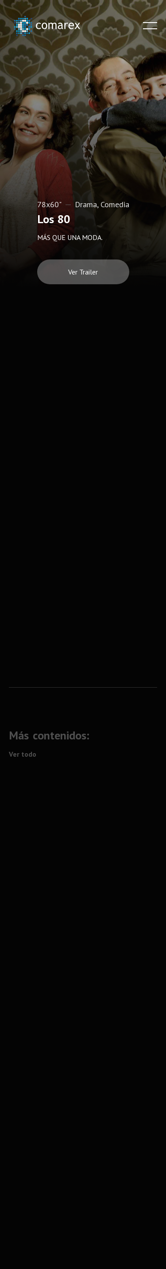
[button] (150, 26)
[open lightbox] (83, 268)
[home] (53, 26)
